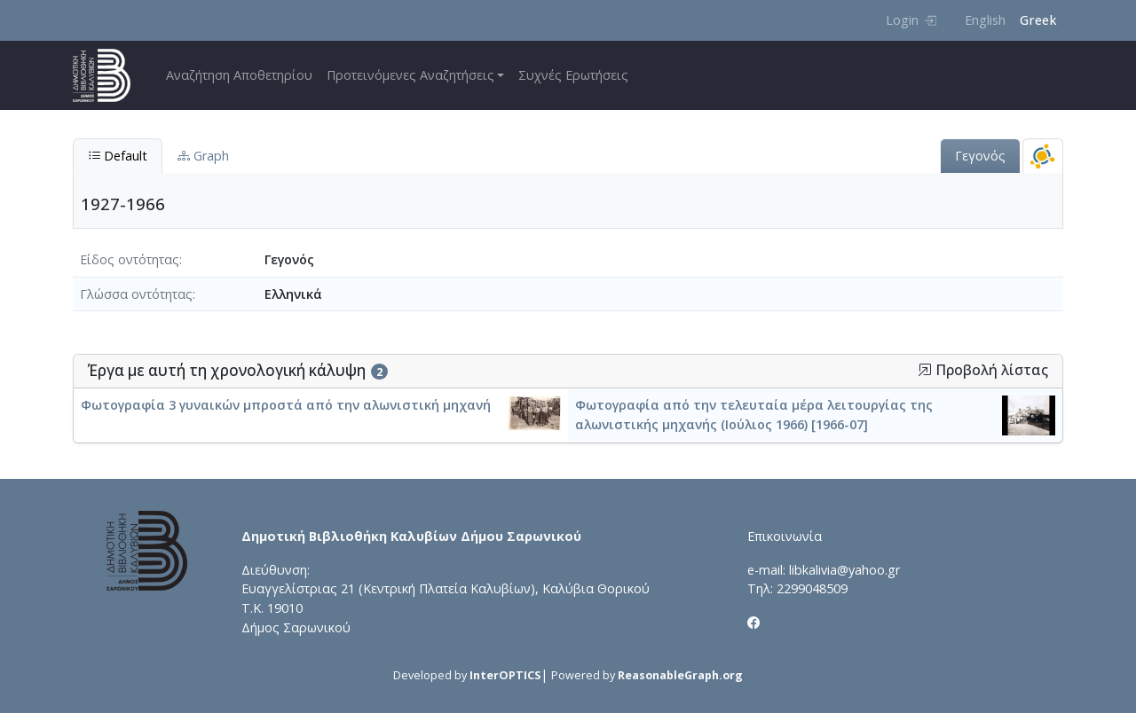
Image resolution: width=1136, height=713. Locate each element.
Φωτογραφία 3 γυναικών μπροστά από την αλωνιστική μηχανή (286, 404)
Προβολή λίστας (983, 370)
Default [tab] (117, 155)
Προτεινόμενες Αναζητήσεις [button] (410, 75)
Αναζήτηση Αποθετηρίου (239, 75)
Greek (1038, 20)
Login (911, 20)
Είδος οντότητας (129, 259)
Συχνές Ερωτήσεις (573, 75)
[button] (925, 370)
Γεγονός (980, 155)
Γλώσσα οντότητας (136, 294)
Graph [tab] (203, 155)
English (985, 20)
